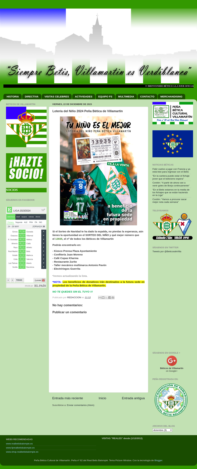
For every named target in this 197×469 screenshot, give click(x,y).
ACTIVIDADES (83, 96)
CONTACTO (147, 96)
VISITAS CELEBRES (56, 96)
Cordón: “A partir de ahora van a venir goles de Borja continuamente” (170, 184)
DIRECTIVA (32, 96)
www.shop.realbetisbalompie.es (22, 452)
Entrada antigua (133, 398)
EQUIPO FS (105, 96)
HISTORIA (13, 96)
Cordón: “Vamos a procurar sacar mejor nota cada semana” (169, 200)
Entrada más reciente (67, 398)
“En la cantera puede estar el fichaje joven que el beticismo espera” (170, 177)
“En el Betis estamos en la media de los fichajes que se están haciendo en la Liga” (170, 192)
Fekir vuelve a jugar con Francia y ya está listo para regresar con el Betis (171, 170)
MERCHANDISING (171, 96)
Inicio (102, 398)
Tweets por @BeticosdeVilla (166, 251)
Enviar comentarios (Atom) (80, 405)
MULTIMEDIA (126, 96)
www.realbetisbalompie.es (19, 443)
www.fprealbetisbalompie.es (20, 447)
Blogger (158, 460)
